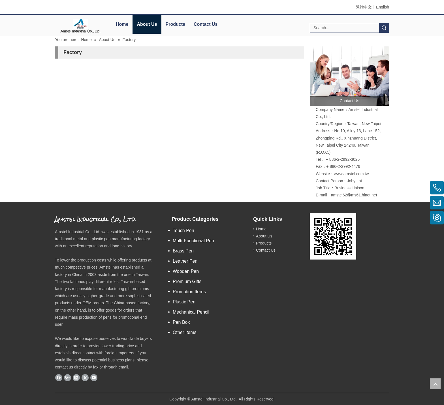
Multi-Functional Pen (193, 240)
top (435, 383)
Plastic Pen (184, 301)
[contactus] (349, 76)
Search (384, 28)
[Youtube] (93, 377)
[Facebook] (58, 377)
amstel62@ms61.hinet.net (354, 195)
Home (122, 24)
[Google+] (67, 377)
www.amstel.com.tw (351, 174)
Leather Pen (185, 261)
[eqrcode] (333, 236)
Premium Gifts (187, 281)
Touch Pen (183, 230)
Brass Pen (183, 250)
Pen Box (181, 322)
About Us (147, 24)
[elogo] (80, 25)
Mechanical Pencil (191, 312)
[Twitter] (85, 377)
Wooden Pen (186, 271)
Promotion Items (189, 291)
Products (175, 24)
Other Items (185, 332)
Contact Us (205, 24)
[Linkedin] (76, 377)
